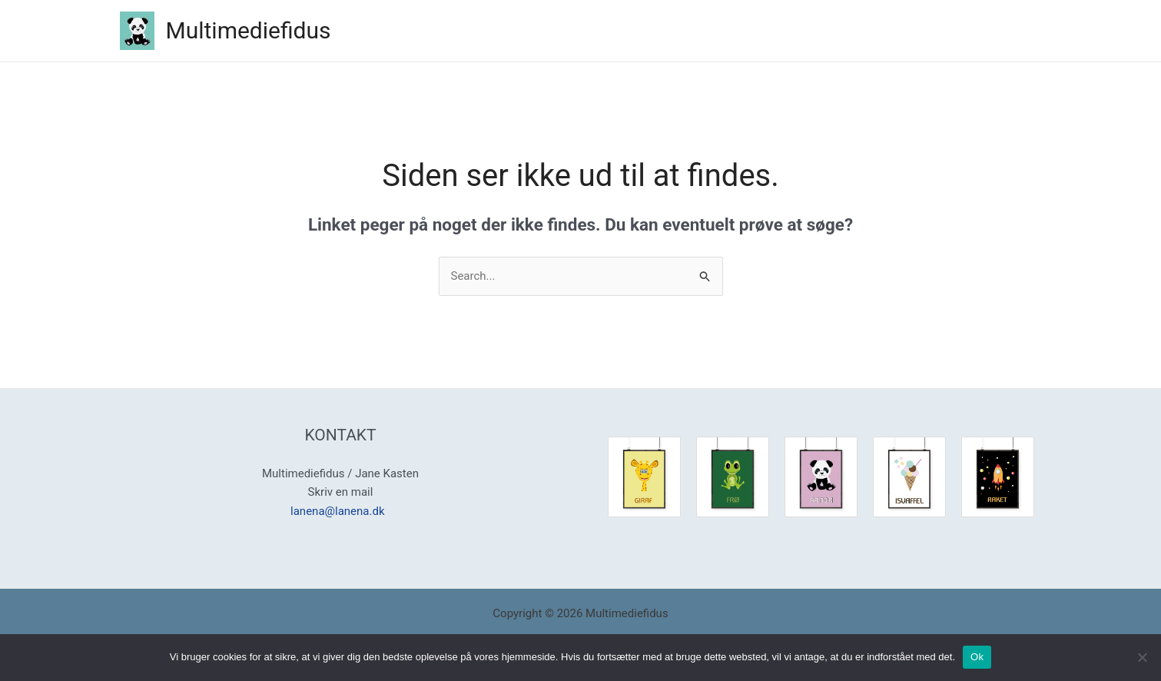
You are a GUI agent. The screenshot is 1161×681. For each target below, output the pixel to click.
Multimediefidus (248, 30)
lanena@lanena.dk (340, 511)
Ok (977, 657)
